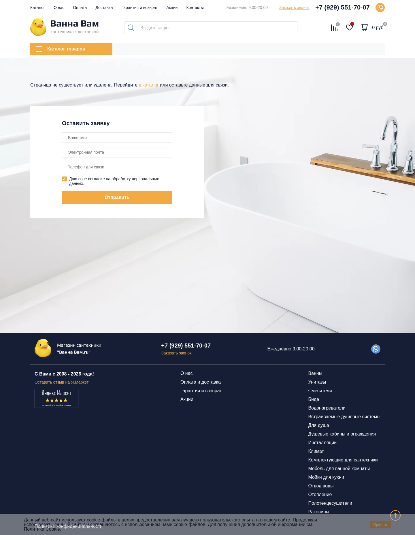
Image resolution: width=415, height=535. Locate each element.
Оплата (80, 7)
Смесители (320, 390)
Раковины (318, 511)
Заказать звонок (294, 7)
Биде (313, 399)
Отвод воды (320, 485)
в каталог (149, 84)
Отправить (117, 197)
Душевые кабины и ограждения (342, 433)
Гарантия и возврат (140, 7)
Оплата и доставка (200, 382)
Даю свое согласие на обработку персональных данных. (114, 181)
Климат (316, 451)
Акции (172, 7)
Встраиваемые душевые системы (344, 416)
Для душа (318, 425)
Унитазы (317, 382)
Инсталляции (322, 442)
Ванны (315, 373)
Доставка (104, 7)
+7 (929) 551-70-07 (342, 7)
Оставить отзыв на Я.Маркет (61, 382)
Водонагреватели (326, 408)
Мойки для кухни (326, 477)
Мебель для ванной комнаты (339, 468)
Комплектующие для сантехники (343, 459)
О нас (59, 7)
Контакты (194, 7)
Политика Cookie (42, 529)
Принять (380, 525)
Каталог (37, 7)
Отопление (320, 494)
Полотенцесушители (330, 503)
